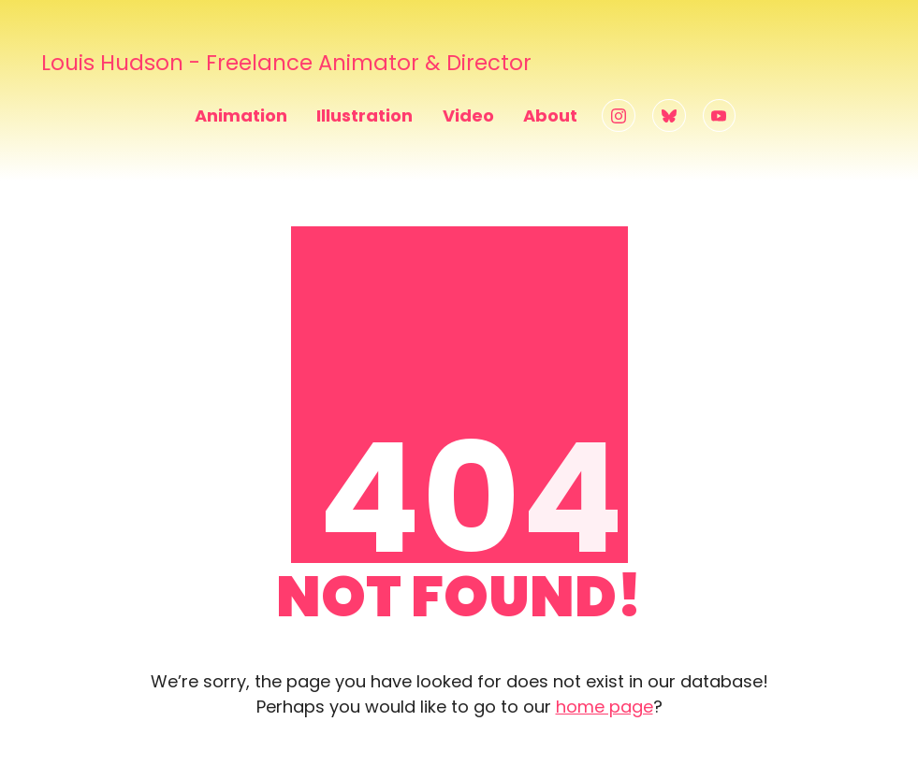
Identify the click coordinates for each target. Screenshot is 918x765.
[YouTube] (720, 116)
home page (604, 706)
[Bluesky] (669, 116)
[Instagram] (618, 116)
